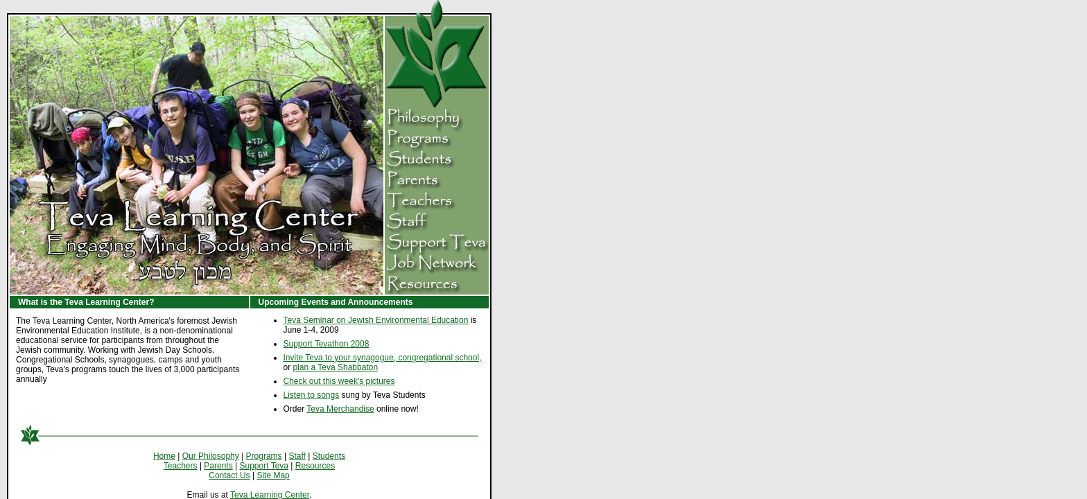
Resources (315, 466)
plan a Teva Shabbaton (336, 367)
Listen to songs (312, 395)
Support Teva (264, 466)
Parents (218, 466)
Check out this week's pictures (339, 381)
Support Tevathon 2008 (326, 344)
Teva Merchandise (340, 409)
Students (329, 456)
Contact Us (229, 475)
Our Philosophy (210, 456)
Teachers (181, 466)
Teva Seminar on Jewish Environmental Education (376, 320)
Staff (296, 456)
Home (164, 456)
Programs (264, 456)
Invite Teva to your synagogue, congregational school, (383, 357)
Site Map (272, 475)
